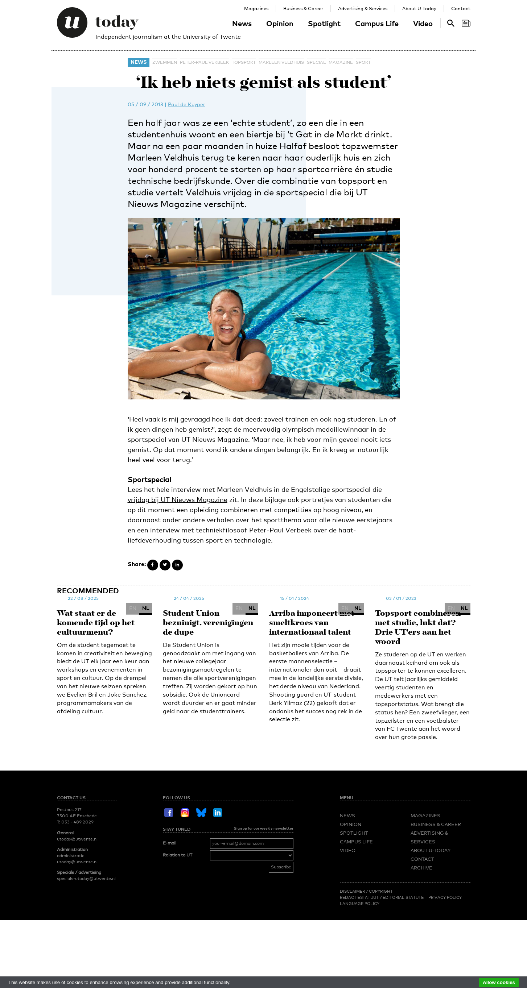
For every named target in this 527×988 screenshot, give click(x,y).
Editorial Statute (403, 897)
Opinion (279, 23)
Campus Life (377, 23)
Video (423, 23)
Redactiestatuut (360, 897)
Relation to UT (177, 855)
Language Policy (359, 903)
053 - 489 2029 (77, 822)
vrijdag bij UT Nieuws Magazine (177, 499)
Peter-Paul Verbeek (204, 62)
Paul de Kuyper (186, 104)
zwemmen (164, 62)
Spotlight (324, 23)
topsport (244, 62)
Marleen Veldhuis (281, 62)
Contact (460, 8)
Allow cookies (499, 982)
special (316, 62)
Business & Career (303, 8)
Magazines (256, 8)
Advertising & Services (362, 8)
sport (363, 62)
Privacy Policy (445, 897)
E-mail (169, 843)
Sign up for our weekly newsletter (263, 828)
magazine (341, 62)
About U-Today (419, 8)
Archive (421, 868)
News (242, 23)
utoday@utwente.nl (77, 839)
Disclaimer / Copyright (366, 891)
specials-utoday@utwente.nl (86, 878)
